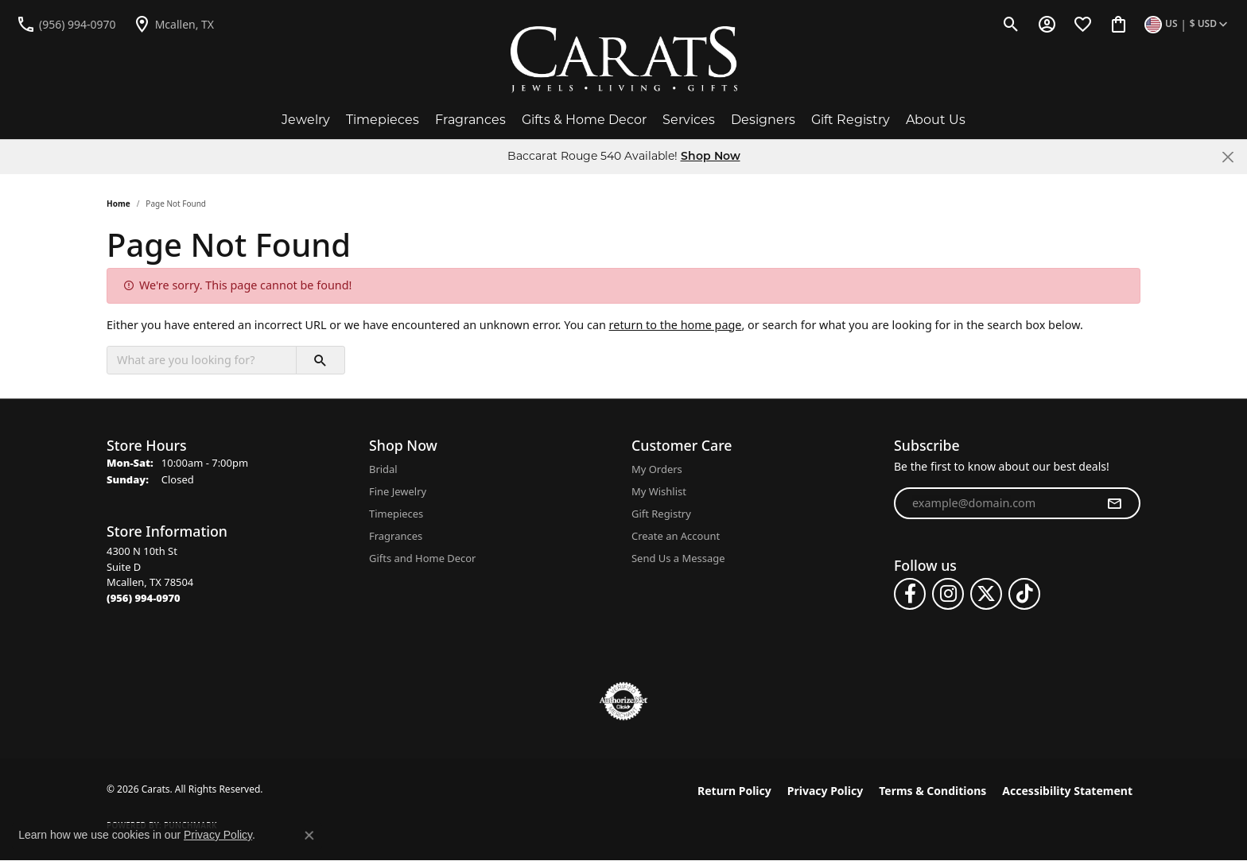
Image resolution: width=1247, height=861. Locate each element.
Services (688, 119)
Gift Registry (850, 119)
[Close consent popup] (309, 835)
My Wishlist (658, 491)
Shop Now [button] (710, 157)
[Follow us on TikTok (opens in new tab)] (1024, 594)
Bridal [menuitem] (383, 469)
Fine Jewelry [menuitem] (397, 491)
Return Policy (734, 790)
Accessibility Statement (1067, 790)
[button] (1011, 24)
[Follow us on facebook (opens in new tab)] (910, 594)
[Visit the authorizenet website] (623, 701)
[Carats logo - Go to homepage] (624, 59)
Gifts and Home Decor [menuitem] (422, 558)
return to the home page (675, 324)
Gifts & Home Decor (584, 119)
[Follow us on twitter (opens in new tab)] (986, 594)
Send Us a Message (678, 558)
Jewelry (306, 119)
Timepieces (382, 119)
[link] (66, 24)
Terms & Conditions (932, 790)
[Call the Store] (144, 598)
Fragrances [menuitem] (395, 536)
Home (118, 203)
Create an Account (675, 536)
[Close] (1227, 157)
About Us (935, 119)
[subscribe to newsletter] (1114, 503)
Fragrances (470, 119)
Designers (763, 119)
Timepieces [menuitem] (396, 513)
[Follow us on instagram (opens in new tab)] (948, 594)
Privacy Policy (825, 790)
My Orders (656, 469)
